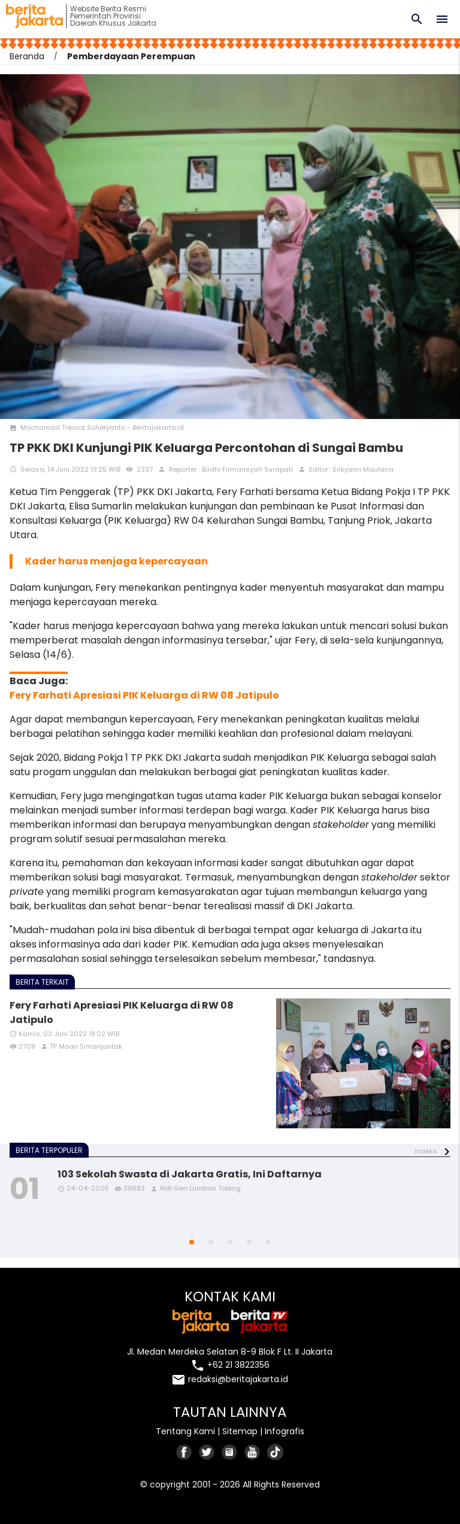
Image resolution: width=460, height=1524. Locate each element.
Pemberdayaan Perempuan (131, 56)
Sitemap (240, 1431)
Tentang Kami (185, 1431)
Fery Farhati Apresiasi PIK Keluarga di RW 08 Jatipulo (144, 695)
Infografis (284, 1431)
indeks (425, 1151)
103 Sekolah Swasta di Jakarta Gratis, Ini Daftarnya (190, 1174)
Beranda (27, 56)
